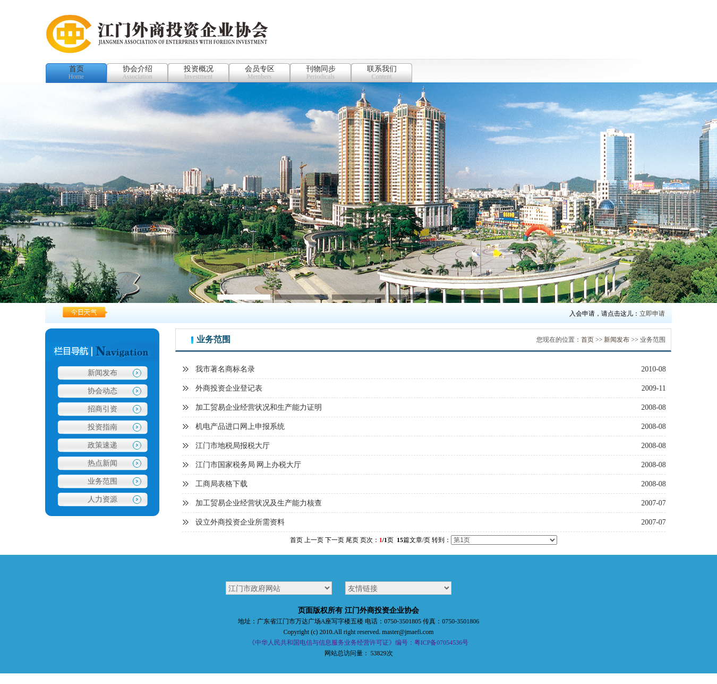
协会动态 (102, 391)
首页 (587, 339)
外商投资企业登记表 (228, 388)
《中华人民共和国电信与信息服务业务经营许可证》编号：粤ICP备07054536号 (359, 642)
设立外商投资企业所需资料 (240, 522)
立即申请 (652, 313)
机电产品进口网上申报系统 (240, 426)
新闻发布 (102, 373)
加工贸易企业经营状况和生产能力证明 (258, 407)
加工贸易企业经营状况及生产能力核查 (258, 503)
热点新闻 (102, 463)
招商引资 (102, 409)
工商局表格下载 (221, 484)
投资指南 (102, 427)
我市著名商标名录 (225, 369)
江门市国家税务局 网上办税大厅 (248, 465)
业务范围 (102, 481)
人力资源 (102, 499)
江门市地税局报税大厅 (232, 446)
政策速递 (102, 445)
